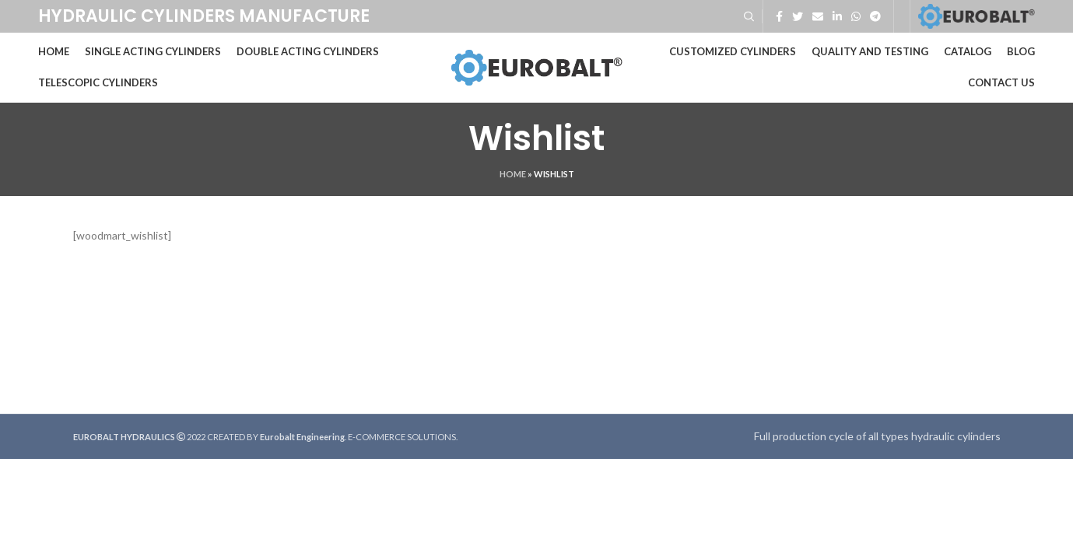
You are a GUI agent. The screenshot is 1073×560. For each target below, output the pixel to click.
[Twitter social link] (797, 16)
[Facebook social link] (779, 16)
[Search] (749, 16)
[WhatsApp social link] (856, 16)
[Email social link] (818, 16)
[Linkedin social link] (837, 16)
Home (513, 174)
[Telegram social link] (875, 16)
